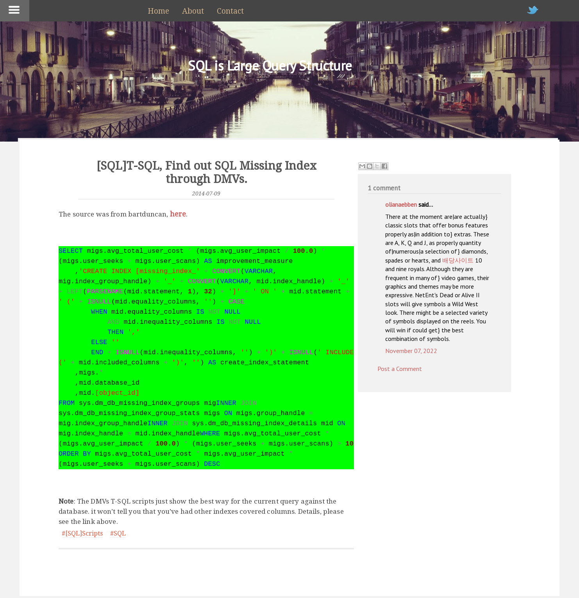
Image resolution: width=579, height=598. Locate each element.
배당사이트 (458, 260)
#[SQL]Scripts (82, 533)
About (193, 11)
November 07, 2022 (411, 351)
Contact (230, 11)
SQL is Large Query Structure (270, 66)
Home (158, 11)
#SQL (118, 533)
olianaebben (401, 204)
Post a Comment (399, 369)
